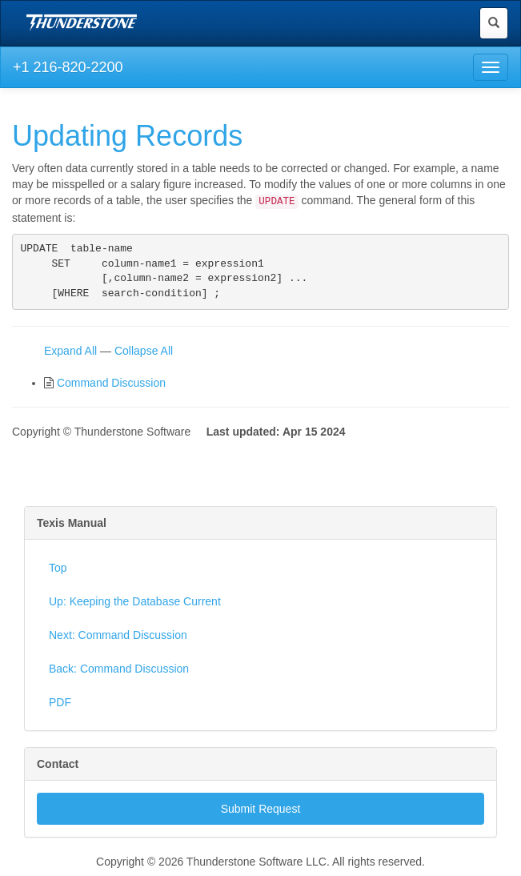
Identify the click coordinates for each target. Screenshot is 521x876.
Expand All (70, 357)
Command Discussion (111, 389)
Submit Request (261, 815)
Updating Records (127, 135)
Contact (57, 770)
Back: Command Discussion (119, 675)
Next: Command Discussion (118, 641)
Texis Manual (71, 529)
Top (58, 574)
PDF (60, 708)
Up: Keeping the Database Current (135, 607)
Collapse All (143, 357)
